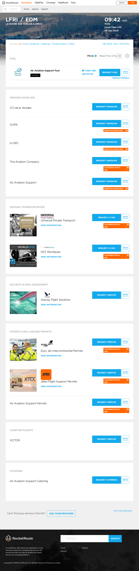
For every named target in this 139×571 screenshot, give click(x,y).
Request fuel (110, 72)
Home (26, 9)
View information (51, 225)
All (19, 44)
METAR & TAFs (110, 44)
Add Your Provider (61, 513)
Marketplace (26, 3)
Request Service (106, 295)
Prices (92, 55)
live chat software (122, 510)
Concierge (50, 3)
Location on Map (16, 37)
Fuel (25, 44)
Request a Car (106, 217)
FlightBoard (63, 3)
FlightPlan (39, 3)
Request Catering (106, 480)
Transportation (59, 44)
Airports (35, 9)
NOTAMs (124, 44)
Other (72, 44)
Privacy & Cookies (53, 563)
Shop (73, 3)
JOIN (132, 3)
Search (115, 538)
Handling (34, 44)
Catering (45, 44)
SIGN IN (121, 3)
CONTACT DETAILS (120, 78)
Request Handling (106, 106)
